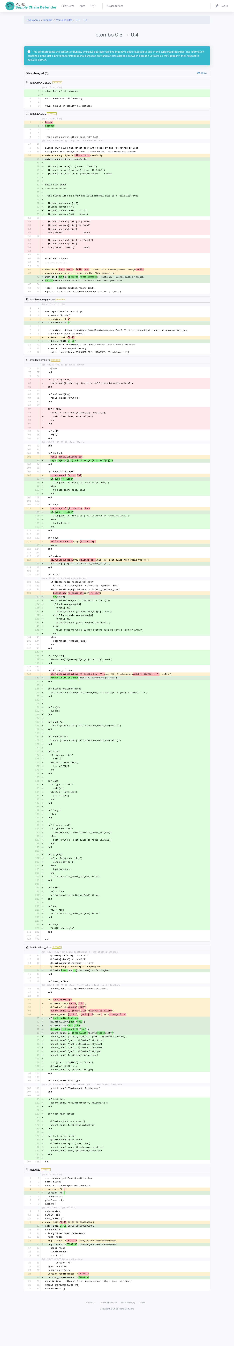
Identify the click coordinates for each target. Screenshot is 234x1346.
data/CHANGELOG (41, 82)
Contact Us (90, 1333)
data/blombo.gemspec (42, 304)
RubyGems (33, 20)
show (204, 73)
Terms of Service (108, 1333)
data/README (38, 114)
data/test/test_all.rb (40, 968)
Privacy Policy (128, 1333)
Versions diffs (64, 20)
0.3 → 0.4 (82, 20)
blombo (47, 20)
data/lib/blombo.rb (40, 366)
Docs (142, 1333)
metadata (35, 1197)
